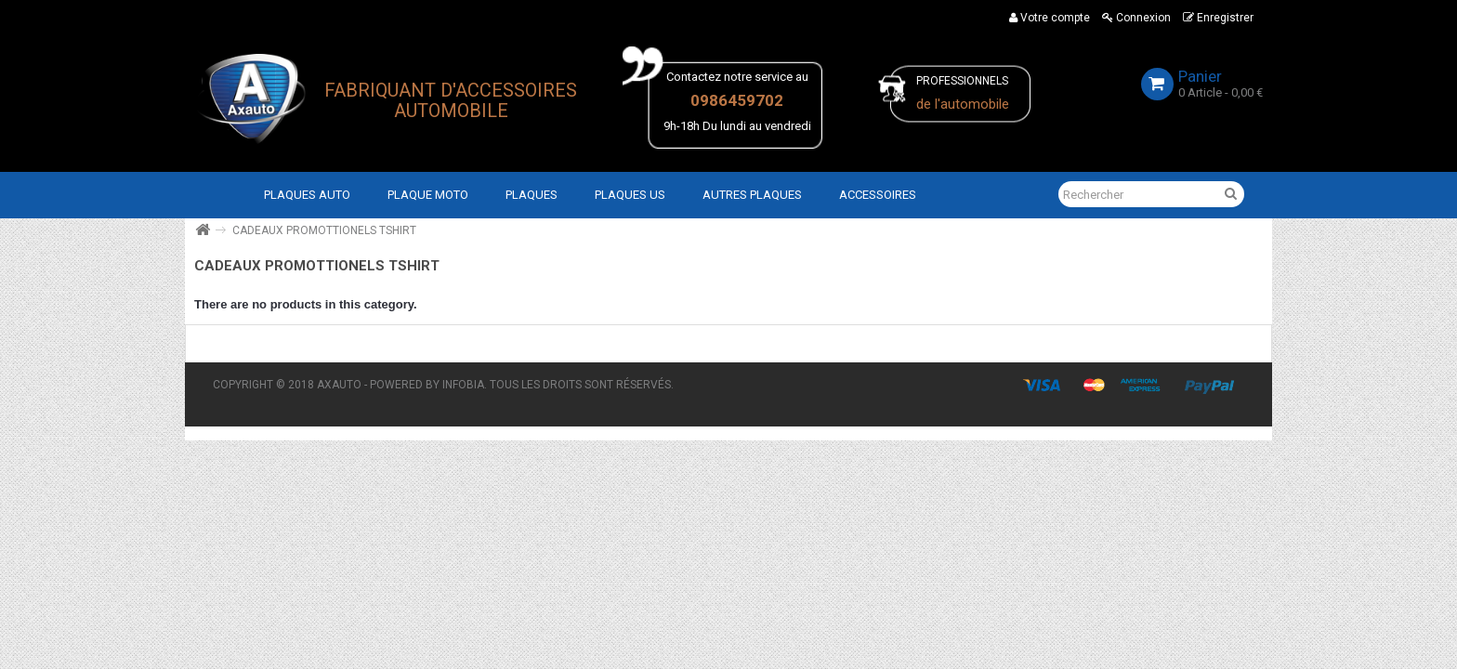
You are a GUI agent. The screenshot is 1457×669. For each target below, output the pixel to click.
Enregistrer (1218, 17)
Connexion (1136, 17)
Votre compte (1049, 17)
